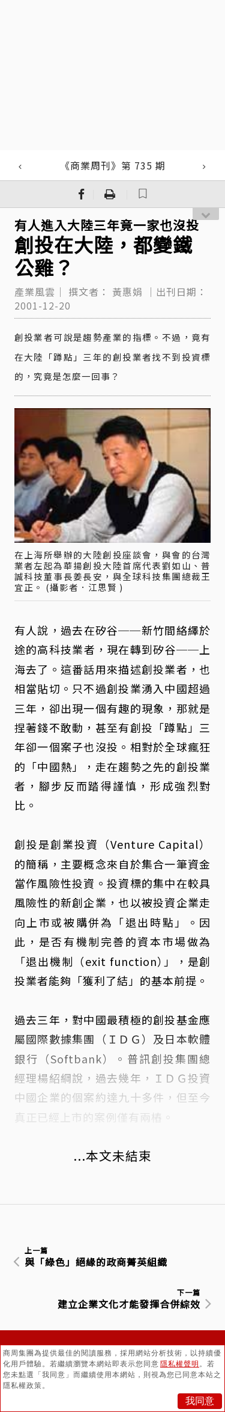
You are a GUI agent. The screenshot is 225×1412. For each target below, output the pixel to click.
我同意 (199, 1401)
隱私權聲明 (179, 1364)
